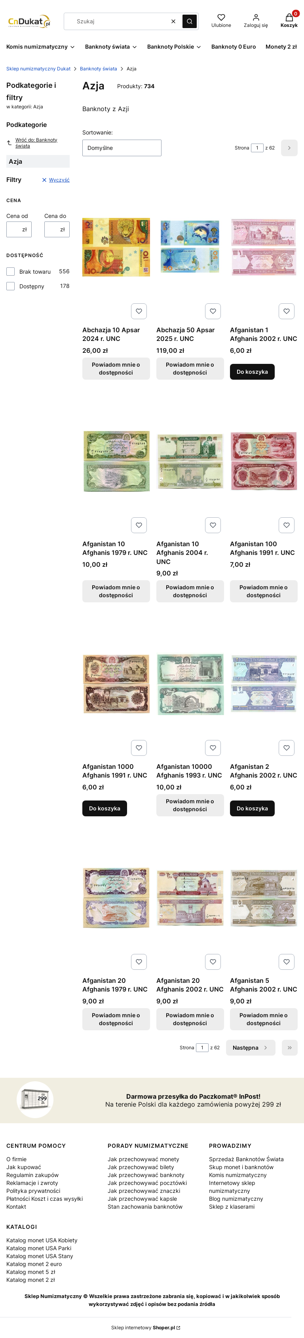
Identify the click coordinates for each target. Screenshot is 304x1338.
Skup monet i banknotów (241, 1167)
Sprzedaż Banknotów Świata (246, 1159)
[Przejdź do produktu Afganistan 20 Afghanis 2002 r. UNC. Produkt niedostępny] (190, 898)
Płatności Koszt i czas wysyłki (44, 1198)
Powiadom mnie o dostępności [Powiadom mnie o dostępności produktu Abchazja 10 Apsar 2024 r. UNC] (116, 368)
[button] (189, 21)
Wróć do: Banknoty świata (31, 143)
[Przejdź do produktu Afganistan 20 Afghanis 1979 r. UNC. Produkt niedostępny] (116, 898)
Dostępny (31, 286)
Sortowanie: (97, 132)
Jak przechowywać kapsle (142, 1198)
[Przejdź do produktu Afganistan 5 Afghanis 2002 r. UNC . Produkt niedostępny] (264, 898)
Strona (242, 148)
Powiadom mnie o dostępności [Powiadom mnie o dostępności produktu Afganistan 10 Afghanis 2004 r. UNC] (190, 591)
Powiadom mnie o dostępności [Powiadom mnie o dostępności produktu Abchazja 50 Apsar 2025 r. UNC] (190, 368)
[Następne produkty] (251, 1048)
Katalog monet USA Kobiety (42, 1240)
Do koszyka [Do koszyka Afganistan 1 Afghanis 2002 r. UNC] (252, 371)
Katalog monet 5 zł (30, 1271)
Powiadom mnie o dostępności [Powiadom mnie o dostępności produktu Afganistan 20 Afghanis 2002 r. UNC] (190, 1019)
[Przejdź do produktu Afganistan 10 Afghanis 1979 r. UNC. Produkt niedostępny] (116, 461)
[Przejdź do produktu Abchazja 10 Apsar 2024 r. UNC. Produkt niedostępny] (116, 247)
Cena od (17, 215)
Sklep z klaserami (232, 1206)
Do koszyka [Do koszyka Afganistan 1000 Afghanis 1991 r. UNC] (104, 808)
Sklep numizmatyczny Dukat (38, 69)
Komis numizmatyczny (238, 1174)
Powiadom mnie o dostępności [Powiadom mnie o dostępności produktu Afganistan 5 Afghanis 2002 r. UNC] (264, 1019)
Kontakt (16, 1206)
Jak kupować (23, 1167)
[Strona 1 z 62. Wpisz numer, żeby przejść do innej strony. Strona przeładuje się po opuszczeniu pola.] (257, 148)
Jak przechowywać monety (143, 1159)
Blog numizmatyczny (236, 1198)
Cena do (55, 215)
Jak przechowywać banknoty (146, 1174)
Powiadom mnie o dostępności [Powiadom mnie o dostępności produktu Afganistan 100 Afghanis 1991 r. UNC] (264, 591)
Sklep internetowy (143, 1327)
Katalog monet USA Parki (38, 1248)
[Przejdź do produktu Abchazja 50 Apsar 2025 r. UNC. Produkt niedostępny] (190, 247)
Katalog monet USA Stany (39, 1256)
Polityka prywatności (33, 1190)
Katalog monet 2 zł (30, 1279)
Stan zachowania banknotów (145, 1206)
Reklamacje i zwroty (32, 1182)
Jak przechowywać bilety (141, 1167)
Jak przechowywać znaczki (144, 1190)
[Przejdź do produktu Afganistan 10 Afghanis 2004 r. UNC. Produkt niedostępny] (190, 461)
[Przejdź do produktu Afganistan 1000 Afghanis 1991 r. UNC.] (116, 684)
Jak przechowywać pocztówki (147, 1182)
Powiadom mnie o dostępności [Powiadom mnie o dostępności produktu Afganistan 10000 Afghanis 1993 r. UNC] (190, 805)
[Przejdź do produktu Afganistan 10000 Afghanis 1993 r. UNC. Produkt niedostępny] (190, 684)
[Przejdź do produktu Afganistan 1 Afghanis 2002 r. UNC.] (264, 247)
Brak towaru (35, 271)
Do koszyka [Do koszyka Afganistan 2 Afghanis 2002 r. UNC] (252, 808)
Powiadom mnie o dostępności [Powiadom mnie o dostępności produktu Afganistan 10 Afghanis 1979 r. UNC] (116, 591)
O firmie (16, 1159)
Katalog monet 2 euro (34, 1263)
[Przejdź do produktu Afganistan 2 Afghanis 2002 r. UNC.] (264, 684)
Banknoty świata (98, 69)
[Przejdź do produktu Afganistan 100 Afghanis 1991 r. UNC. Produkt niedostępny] (264, 461)
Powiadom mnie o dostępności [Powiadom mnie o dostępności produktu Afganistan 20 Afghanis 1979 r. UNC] (116, 1019)
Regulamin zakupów (32, 1174)
